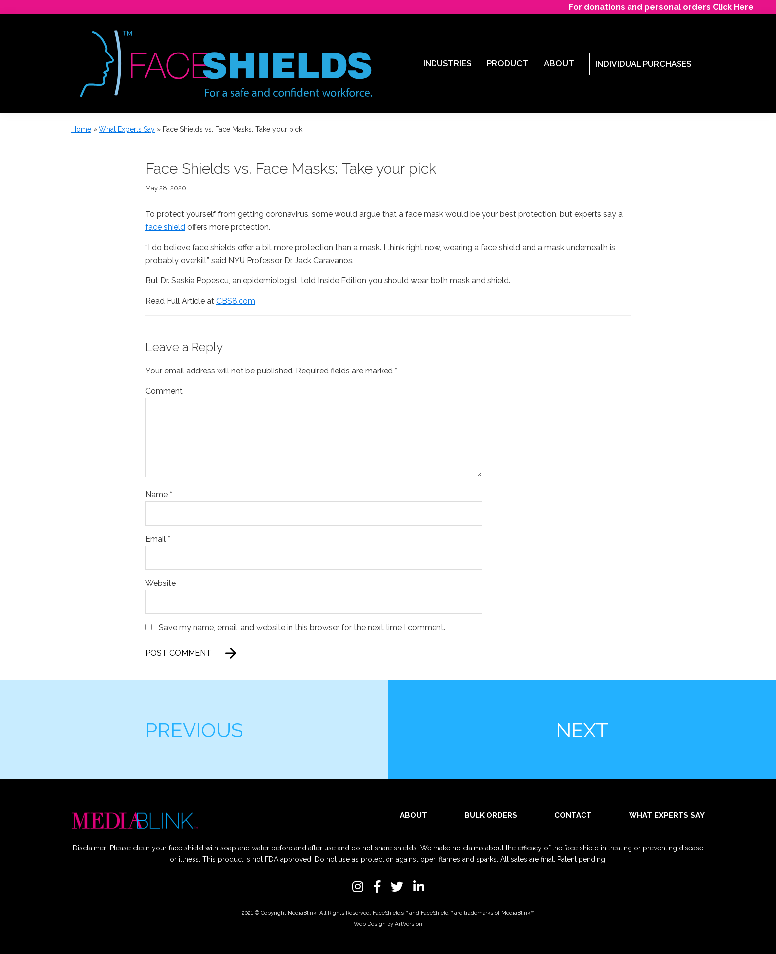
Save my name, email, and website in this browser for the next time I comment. (302, 627)
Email (158, 539)
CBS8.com (235, 301)
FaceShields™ (390, 912)
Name (159, 494)
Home (81, 129)
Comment (164, 391)
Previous (194, 730)
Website (161, 583)
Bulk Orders (490, 815)
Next (582, 730)
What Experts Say (127, 129)
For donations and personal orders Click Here (661, 7)
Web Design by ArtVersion (388, 923)
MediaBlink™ (517, 912)
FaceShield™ (437, 912)
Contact (573, 815)
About (413, 815)
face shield (165, 227)
